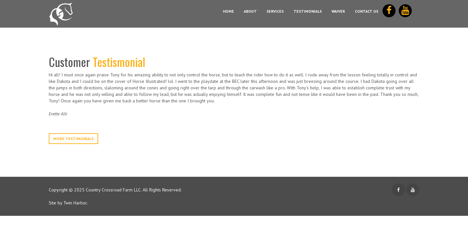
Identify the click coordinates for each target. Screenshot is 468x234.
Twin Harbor (75, 203)
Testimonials (307, 11)
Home (228, 11)
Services (275, 11)
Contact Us (366, 11)
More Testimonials (73, 138)
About (250, 11)
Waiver (338, 11)
